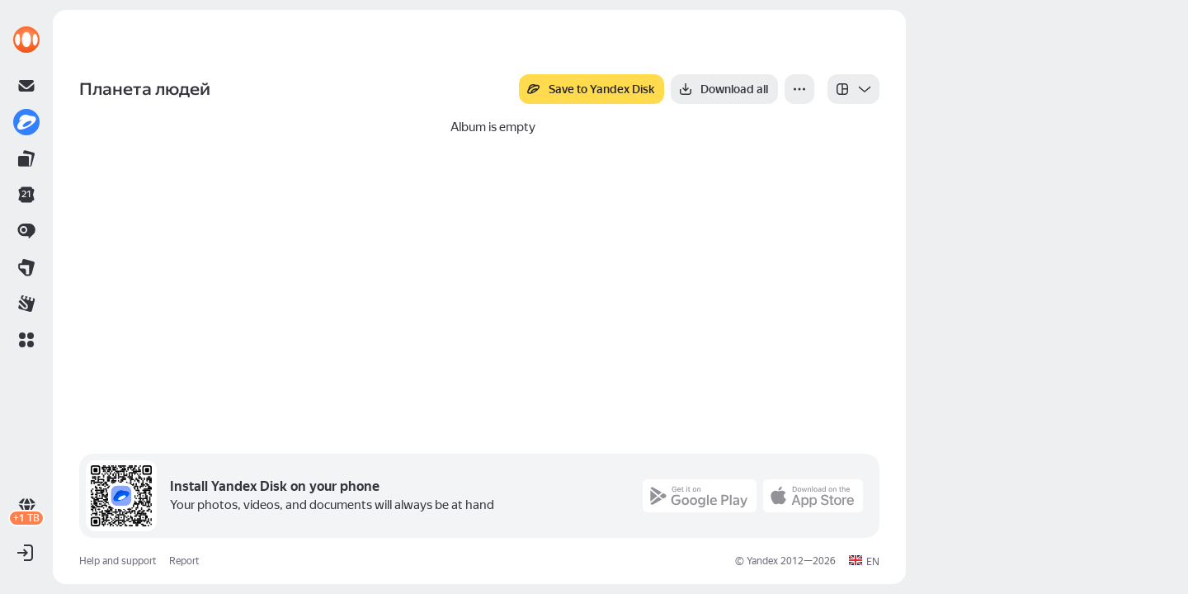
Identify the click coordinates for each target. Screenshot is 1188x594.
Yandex (762, 561)
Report (184, 561)
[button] (26, 340)
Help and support (117, 561)
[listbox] (853, 89)
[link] (26, 39)
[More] (799, 89)
